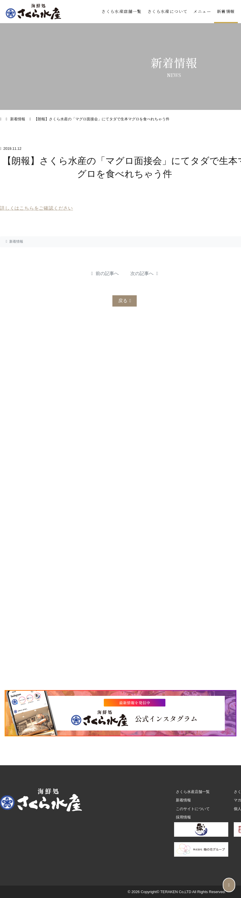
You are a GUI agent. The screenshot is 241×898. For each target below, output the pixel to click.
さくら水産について (167, 11)
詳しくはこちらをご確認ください (36, 208)
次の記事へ (144, 273)
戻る (124, 300)
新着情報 (226, 11)
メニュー (202, 11)
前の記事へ (105, 273)
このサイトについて (193, 809)
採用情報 (183, 817)
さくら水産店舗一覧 (121, 11)
